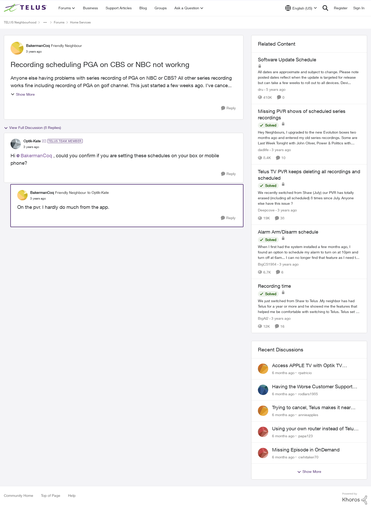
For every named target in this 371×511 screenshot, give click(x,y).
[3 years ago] (280, 149)
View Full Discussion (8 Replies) (32, 127)
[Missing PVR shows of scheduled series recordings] (309, 137)
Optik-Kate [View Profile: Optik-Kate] (32, 141)
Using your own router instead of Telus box (314, 429)
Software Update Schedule (287, 59)
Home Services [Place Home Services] (80, 22)
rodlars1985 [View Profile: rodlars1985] (308, 393)
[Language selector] (301, 8)
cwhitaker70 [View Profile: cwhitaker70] (308, 457)
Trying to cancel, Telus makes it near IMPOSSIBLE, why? (311, 408)
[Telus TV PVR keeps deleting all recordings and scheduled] (309, 198)
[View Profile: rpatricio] (263, 369)
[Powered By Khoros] (354, 499)
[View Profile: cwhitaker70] (263, 453)
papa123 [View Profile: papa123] (305, 436)
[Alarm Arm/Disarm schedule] (309, 252)
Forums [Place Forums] (59, 22)
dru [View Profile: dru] (260, 89)
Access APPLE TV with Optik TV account (307, 365)
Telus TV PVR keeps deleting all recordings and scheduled (309, 175)
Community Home (18, 495)
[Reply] (228, 108)
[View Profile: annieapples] (263, 411)
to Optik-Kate (98, 192)
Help (71, 495)
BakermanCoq (36, 155)
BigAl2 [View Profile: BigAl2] (263, 318)
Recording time (274, 286)
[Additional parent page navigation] (45, 22)
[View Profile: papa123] (263, 432)
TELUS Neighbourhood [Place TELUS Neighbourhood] (20, 22)
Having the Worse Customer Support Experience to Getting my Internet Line (314, 387)
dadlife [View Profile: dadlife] (263, 149)
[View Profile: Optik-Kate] (16, 144)
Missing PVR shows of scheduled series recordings (301, 114)
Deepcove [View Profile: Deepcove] (266, 210)
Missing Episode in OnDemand (306, 449)
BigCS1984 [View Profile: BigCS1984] (267, 264)
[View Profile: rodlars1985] (263, 390)
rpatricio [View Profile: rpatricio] (305, 372)
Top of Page (50, 495)
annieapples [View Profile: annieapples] (308, 415)
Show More (23, 94)
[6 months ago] (283, 372)
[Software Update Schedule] (309, 77)
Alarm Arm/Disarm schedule (288, 232)
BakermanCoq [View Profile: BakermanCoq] (38, 45)
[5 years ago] (274, 89)
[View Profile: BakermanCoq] (17, 48)
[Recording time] (309, 306)
